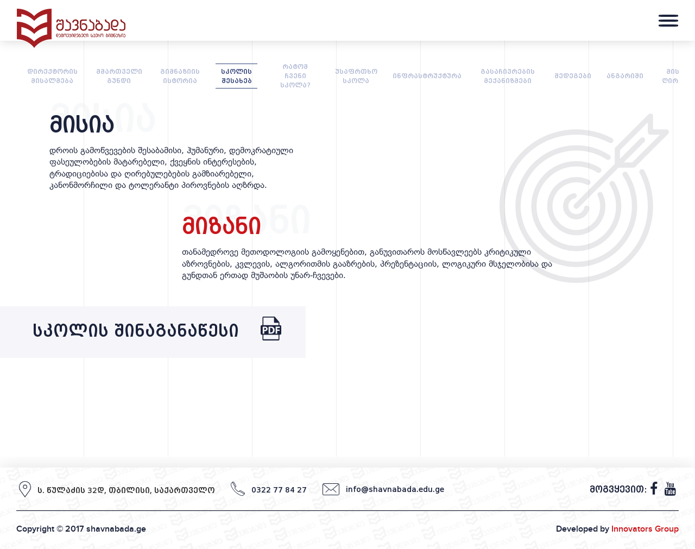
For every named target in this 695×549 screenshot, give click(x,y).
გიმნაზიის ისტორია (180, 76)
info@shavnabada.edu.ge (395, 489)
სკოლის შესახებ (236, 76)
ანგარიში (624, 76)
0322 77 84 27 (279, 490)
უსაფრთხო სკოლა (356, 76)
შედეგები (572, 76)
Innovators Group (645, 528)
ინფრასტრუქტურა (427, 76)
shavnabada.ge (116, 528)
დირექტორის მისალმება (52, 76)
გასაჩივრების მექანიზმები (508, 76)
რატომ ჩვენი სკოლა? (295, 75)
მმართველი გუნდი (119, 76)
